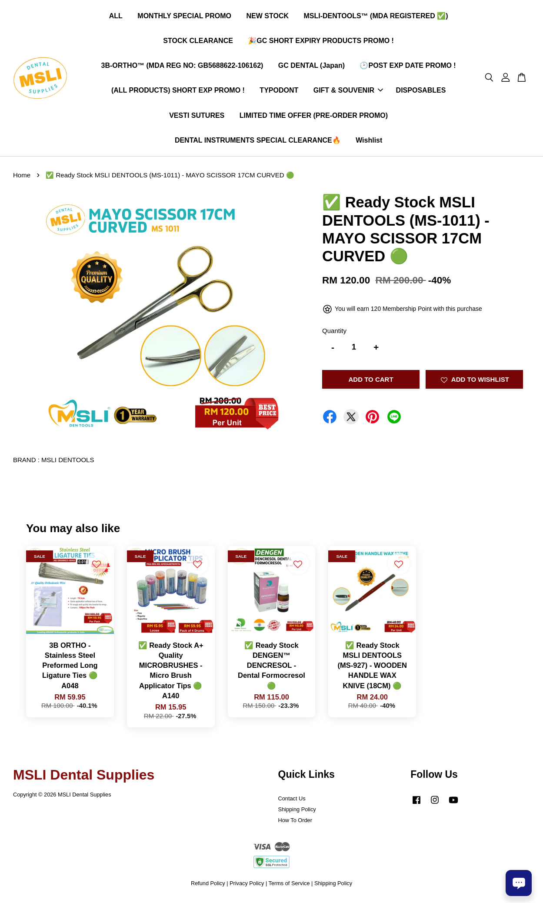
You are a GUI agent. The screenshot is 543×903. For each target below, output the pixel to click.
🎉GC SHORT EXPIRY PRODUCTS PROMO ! (321, 41)
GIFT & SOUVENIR (348, 91)
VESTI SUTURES (196, 116)
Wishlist (369, 141)
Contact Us (292, 800)
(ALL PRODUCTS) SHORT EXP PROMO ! (178, 91)
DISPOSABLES (421, 91)
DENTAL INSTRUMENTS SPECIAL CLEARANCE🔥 (258, 141)
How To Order (295, 822)
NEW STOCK (268, 16)
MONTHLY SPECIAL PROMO (184, 16)
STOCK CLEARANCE (198, 41)
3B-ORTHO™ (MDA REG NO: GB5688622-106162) (182, 66)
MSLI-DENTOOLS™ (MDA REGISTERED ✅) (375, 16)
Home (21, 176)
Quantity (334, 332)
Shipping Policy (297, 811)
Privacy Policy (247, 885)
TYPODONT (279, 91)
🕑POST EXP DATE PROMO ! (408, 66)
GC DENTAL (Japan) (311, 66)
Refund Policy (208, 885)
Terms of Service (289, 885)
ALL (116, 16)
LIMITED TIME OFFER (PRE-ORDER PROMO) (314, 116)
